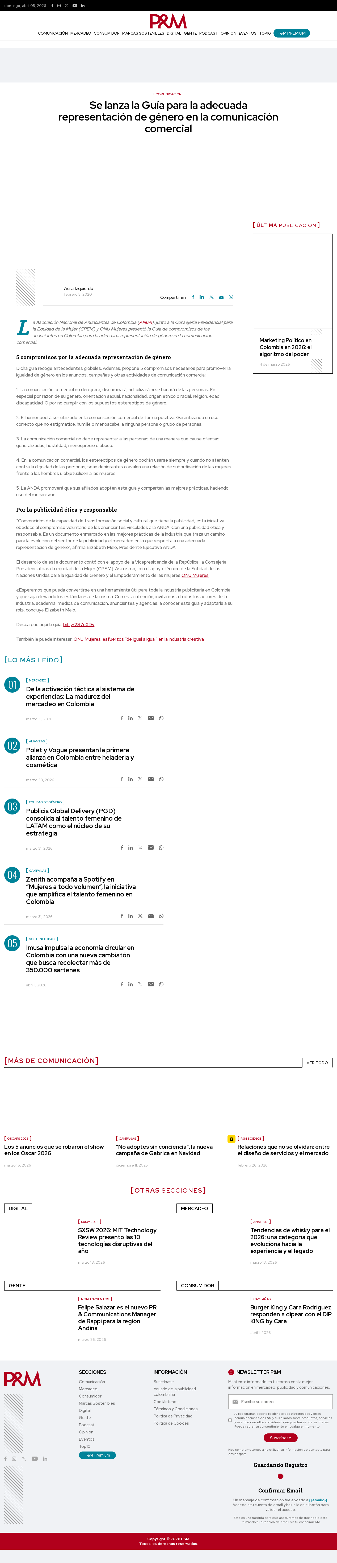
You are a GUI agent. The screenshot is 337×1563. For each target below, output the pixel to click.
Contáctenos (166, 1401)
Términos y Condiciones (176, 1409)
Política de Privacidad (173, 1416)
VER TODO (317, 1062)
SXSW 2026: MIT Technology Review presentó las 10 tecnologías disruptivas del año (117, 1240)
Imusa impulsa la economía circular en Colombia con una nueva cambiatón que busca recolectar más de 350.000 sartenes (80, 959)
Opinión (228, 33)
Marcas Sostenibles (143, 33)
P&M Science (251, 1138)
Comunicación (53, 33)
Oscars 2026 (17, 1138)
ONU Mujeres (195, 575)
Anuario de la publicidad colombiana (175, 1391)
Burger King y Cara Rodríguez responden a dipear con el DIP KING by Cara (291, 1314)
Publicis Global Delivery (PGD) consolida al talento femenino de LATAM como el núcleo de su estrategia (74, 822)
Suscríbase (164, 1381)
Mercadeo (80, 33)
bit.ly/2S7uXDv (78, 624)
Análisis (260, 1222)
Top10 (265, 33)
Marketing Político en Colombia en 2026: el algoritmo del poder (285, 347)
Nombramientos (95, 1299)
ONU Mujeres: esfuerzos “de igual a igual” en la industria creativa (139, 639)
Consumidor (107, 33)
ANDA (145, 322)
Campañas (127, 1138)
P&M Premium (292, 33)
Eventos (247, 33)
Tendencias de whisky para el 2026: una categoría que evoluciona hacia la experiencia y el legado (290, 1240)
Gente (190, 33)
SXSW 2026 (89, 1222)
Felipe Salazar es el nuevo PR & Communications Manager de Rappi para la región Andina (117, 1318)
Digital (174, 33)
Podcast (208, 33)
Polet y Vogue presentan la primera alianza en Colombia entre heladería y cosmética (80, 757)
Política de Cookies (171, 1423)
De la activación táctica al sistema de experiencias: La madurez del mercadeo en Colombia (80, 696)
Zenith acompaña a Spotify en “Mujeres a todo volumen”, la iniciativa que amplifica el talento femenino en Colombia (81, 890)
